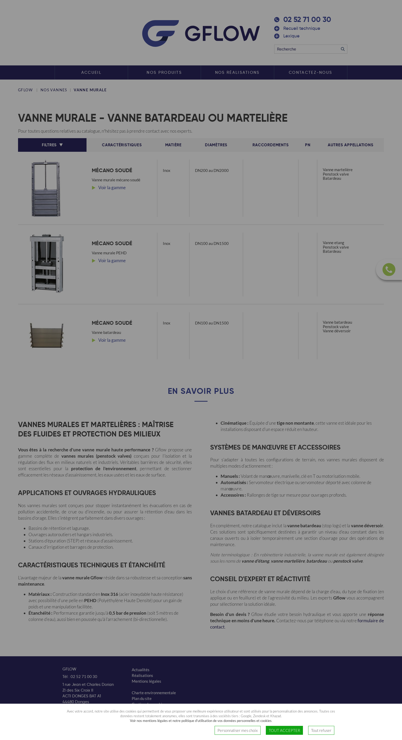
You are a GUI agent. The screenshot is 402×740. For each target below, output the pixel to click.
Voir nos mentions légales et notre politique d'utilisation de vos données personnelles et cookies (201, 721)
